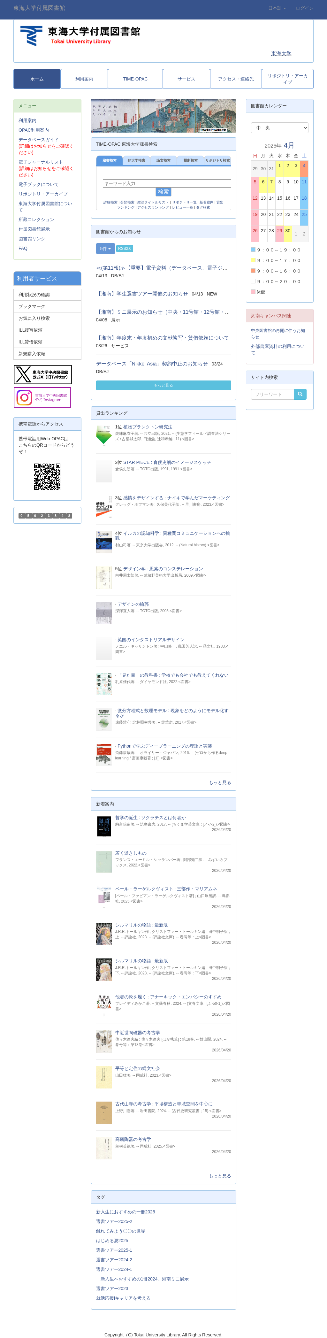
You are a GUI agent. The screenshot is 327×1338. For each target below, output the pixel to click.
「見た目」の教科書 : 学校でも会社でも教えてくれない (173, 675)
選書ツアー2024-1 (114, 1269)
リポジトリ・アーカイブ (43, 193)
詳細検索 (110, 202)
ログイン (305, 8)
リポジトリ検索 (217, 160)
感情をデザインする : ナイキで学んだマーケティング (176, 497)
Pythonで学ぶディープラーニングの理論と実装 (165, 746)
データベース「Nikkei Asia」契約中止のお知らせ (152, 363)
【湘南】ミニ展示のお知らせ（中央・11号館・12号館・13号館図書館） (178, 312)
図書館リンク (32, 238)
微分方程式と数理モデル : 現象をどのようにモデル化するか (172, 713)
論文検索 (163, 160)
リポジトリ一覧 (184, 202)
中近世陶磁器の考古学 (137, 1032)
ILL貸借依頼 (30, 341)
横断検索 (191, 160)
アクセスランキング (153, 207)
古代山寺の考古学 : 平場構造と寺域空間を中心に (164, 1103)
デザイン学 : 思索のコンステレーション (163, 568)
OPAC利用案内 (34, 130)
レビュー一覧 (182, 207)
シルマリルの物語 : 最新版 (141, 924)
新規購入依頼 (32, 353)
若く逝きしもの (131, 853)
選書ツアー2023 (112, 1288)
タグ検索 (203, 207)
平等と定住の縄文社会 (137, 1068)
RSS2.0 (124, 248)
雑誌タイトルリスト (153, 202)
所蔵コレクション (36, 219)
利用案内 (27, 120)
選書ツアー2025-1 (114, 1250)
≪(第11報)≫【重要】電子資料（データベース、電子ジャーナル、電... (177, 268)
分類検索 (127, 202)
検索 (163, 192)
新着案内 (207, 202)
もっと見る (163, 385)
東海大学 (281, 53)
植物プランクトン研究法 (147, 426)
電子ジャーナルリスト (41, 162)
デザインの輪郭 (133, 604)
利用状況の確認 (34, 294)
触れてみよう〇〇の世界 (120, 1231)
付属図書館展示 (34, 229)
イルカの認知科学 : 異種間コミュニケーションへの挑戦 (172, 536)
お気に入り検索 (34, 318)
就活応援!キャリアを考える (123, 1298)
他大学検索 (136, 160)
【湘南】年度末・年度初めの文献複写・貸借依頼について (162, 338)
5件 (105, 248)
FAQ (23, 248)
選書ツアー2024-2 (114, 1259)
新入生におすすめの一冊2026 (125, 1211)
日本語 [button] (277, 8)
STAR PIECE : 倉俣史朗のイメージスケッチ (167, 462)
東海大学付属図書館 (39, 8)
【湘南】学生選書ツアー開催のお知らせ (142, 293)
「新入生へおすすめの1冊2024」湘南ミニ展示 (142, 1278)
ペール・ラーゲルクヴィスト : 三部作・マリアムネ (166, 888)
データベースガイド (39, 139)
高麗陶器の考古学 (133, 1139)
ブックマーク (32, 306)
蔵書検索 (110, 160)
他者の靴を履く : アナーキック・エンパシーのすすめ (168, 996)
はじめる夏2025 (112, 1240)
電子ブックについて (39, 184)
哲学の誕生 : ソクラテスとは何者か (150, 817)
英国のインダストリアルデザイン (151, 639)
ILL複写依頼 (30, 330)
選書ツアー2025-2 (114, 1221)
